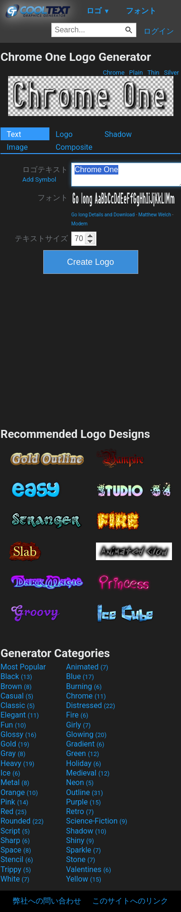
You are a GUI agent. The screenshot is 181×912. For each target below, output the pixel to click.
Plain (136, 72)
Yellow (83, 878)
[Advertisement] (91, 349)
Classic (17, 705)
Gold (14, 743)
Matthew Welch (154, 214)
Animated (87, 666)
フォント (53, 197)
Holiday (83, 763)
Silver (171, 72)
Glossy (18, 734)
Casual (16, 695)
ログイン (158, 31)
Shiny (80, 840)
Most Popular (23, 666)
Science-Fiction (96, 820)
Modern (79, 223)
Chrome (113, 72)
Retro (80, 811)
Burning (84, 686)
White (14, 878)
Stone (80, 859)
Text (14, 134)
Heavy (17, 763)
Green (82, 753)
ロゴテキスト (45, 174)
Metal (14, 782)
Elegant (19, 714)
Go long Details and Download (102, 214)
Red (13, 811)
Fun (13, 724)
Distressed (90, 705)
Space (15, 849)
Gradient (85, 743)
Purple (83, 801)
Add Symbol (39, 179)
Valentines (88, 869)
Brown (15, 686)
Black (16, 676)
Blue (80, 676)
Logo (64, 134)
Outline (84, 792)
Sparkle (83, 849)
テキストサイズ (41, 238)
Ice (10, 772)
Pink (14, 801)
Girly (78, 724)
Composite (74, 147)
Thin (153, 72)
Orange (19, 792)
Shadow (118, 134)
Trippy (15, 869)
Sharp (15, 840)
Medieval (88, 772)
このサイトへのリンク (130, 900)
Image (17, 147)
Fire (77, 714)
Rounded (22, 820)
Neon (80, 782)
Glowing (86, 734)
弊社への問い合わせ (47, 900)
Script (15, 830)
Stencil (16, 859)
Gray (12, 753)
